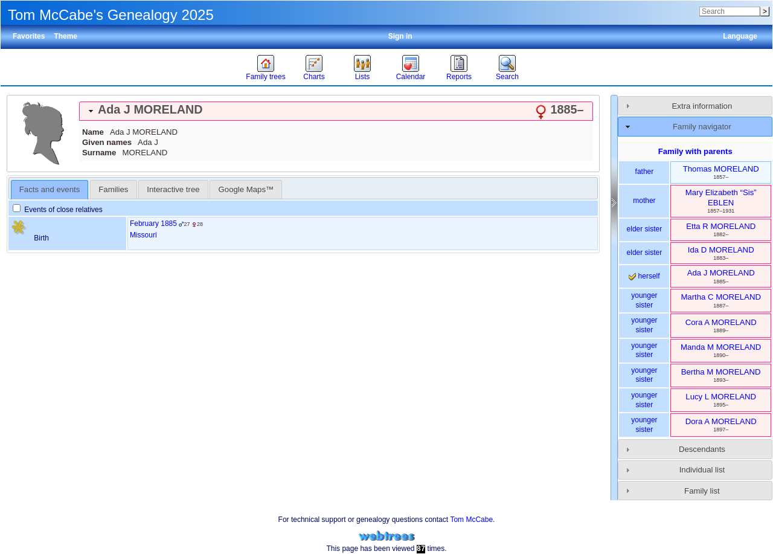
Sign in (400, 36)
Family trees (265, 76)
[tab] (336, 111)
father (644, 171)
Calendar (411, 76)
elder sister (644, 229)
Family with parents (695, 151)
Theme (65, 36)
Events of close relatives (58, 209)
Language (740, 36)
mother (644, 200)
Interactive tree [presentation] (173, 189)
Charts (313, 76)
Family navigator (702, 126)
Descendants (702, 449)
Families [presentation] (113, 189)
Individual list (702, 469)
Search (507, 76)
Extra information (702, 106)
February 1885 (153, 223)
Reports (459, 76)
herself (644, 276)
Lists (362, 76)
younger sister (644, 300)
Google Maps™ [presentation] (246, 189)
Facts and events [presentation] (49, 189)
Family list (702, 490)
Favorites (29, 36)
